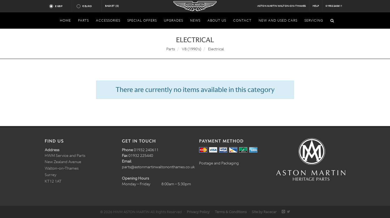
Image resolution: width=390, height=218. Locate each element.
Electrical (216, 49)
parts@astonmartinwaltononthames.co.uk (158, 166)
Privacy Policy (198, 212)
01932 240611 (334, 6)
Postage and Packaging (219, 163)
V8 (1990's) (191, 49)
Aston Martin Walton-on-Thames (281, 6)
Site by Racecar (264, 212)
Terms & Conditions (231, 212)
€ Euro (89, 6)
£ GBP (60, 6)
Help (316, 6)
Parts (170, 49)
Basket (112, 6)
